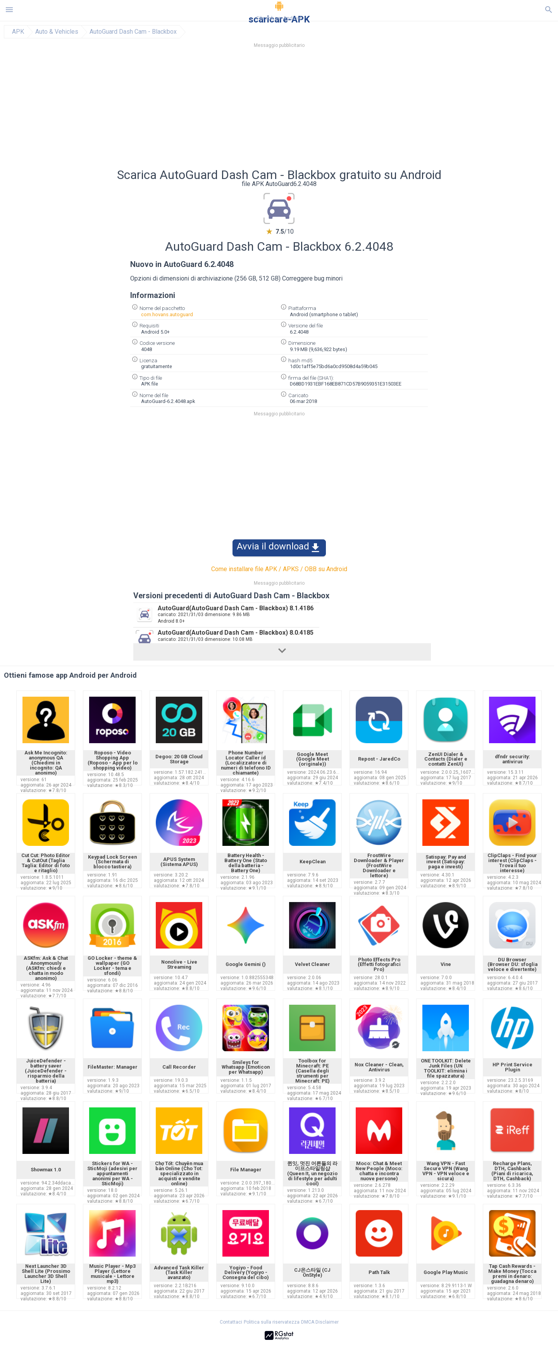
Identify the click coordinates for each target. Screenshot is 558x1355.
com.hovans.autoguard (167, 314)
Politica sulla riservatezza (272, 1322)
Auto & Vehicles (56, 32)
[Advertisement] (326, 110)
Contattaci (231, 1322)
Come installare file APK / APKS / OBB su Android (279, 569)
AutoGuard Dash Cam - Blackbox (133, 32)
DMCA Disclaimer (320, 1322)
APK (18, 32)
